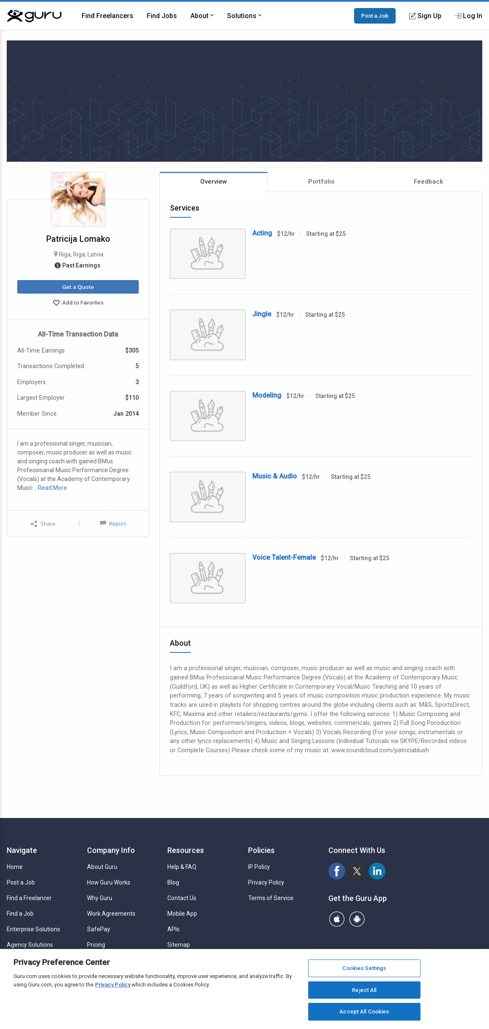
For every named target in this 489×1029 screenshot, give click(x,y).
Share (43, 524)
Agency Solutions (30, 944)
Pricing (96, 944)
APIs (173, 929)
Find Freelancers (107, 16)
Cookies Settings (364, 968)
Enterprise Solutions (33, 929)
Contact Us (181, 898)
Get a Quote (78, 287)
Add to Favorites (78, 304)
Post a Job (375, 15)
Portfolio (321, 181)
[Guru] (34, 16)
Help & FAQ (181, 866)
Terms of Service (270, 898)
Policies (261, 850)
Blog (173, 882)
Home (15, 866)
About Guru (102, 866)
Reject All (364, 990)
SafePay (98, 929)
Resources (185, 850)
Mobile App (182, 913)
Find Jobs (162, 16)
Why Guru (99, 898)
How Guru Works (108, 882)
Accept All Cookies (364, 1011)
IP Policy (259, 866)
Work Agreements (111, 913)
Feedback (428, 181)
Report (113, 523)
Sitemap (178, 944)
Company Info (111, 850)
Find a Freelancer (29, 898)
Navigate (22, 850)
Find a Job (20, 913)
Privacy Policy (266, 882)
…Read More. (51, 487)
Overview (213, 181)
